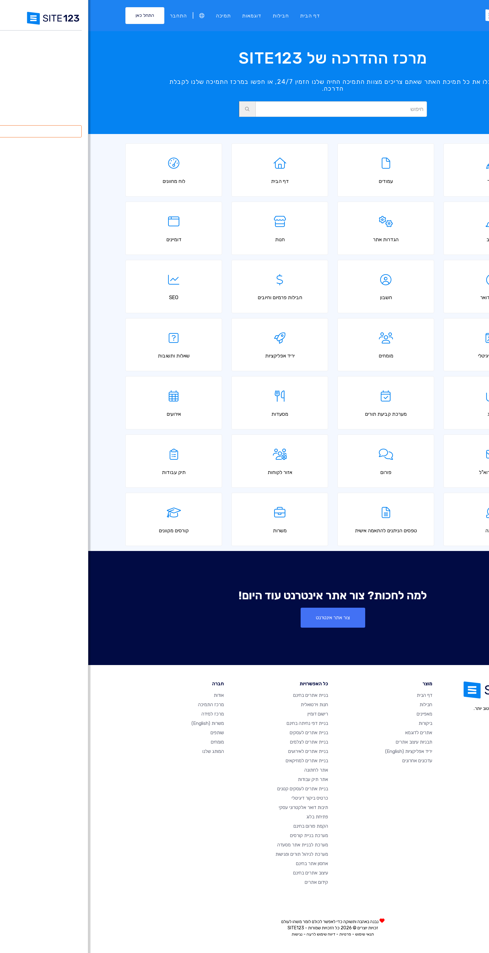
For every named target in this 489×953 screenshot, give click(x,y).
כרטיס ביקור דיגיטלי (221, 798)
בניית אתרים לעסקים (220, 732)
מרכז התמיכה (123, 704)
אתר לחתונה (228, 770)
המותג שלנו (125, 751)
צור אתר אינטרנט (245, 617)
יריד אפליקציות (320, 751)
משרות (119, 723)
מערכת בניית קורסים (221, 835)
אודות (130, 695)
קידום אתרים (228, 882)
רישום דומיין (229, 714)
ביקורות (337, 723)
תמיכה (135, 15)
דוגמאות (163, 15)
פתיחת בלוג (229, 817)
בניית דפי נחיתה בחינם (219, 723)
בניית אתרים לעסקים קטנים (214, 789)
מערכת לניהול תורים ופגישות (213, 854)
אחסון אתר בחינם (224, 863)
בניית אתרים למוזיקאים (218, 761)
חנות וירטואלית (226, 704)
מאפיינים (336, 714)
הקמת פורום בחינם (222, 826)
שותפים (129, 732)
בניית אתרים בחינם (222, 695)
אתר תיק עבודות (225, 779)
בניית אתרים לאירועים (220, 751)
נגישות (208, 934)
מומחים (129, 742)
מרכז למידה (124, 714)
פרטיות (257, 934)
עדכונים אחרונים (329, 761)
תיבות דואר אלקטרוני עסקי (215, 807)
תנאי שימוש (276, 934)
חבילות (192, 15)
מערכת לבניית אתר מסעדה (214, 845)
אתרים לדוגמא (330, 732)
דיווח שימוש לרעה (232, 934)
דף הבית (222, 15)
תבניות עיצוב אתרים (325, 742)
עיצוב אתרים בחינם (222, 873)
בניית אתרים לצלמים (221, 742)
